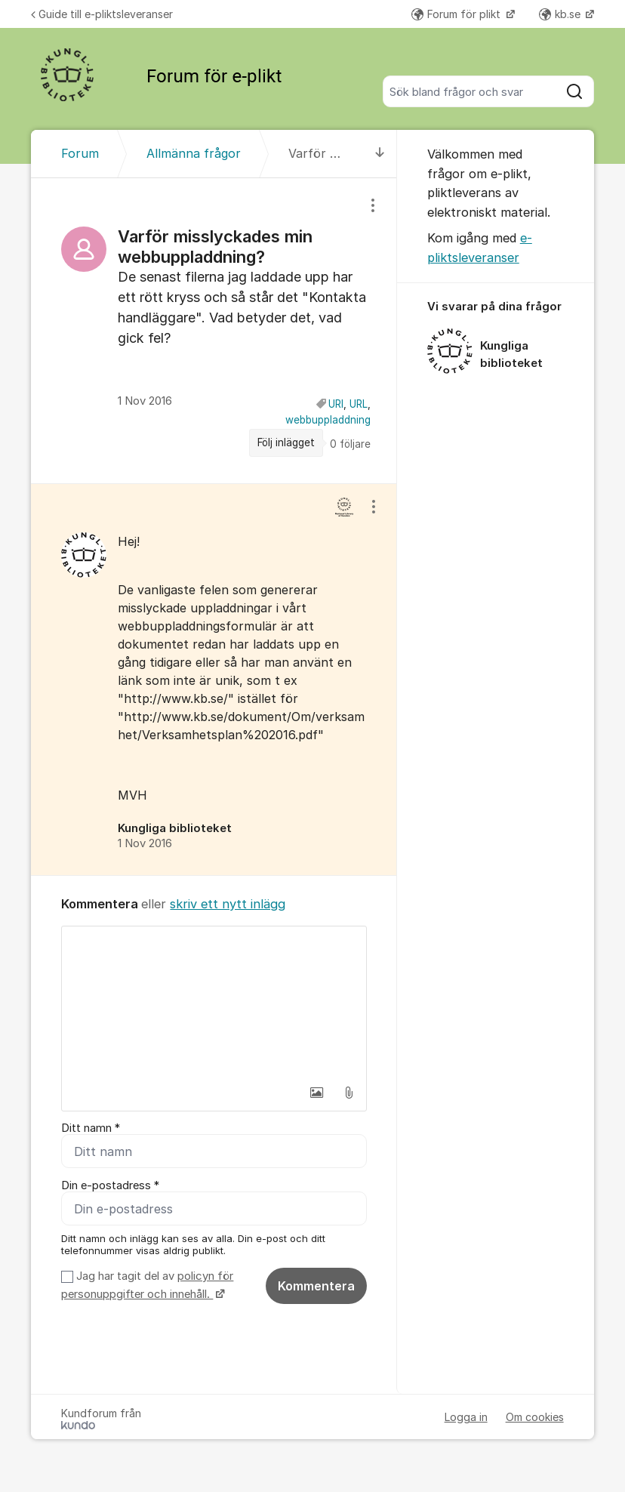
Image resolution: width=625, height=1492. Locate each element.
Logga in (466, 1416)
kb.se (561, 14)
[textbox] (213, 1001)
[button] (317, 1092)
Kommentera (316, 1285)
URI (335, 404)
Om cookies (535, 1416)
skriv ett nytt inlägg (227, 903)
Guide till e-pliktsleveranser (102, 14)
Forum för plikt (457, 14)
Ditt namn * (90, 1128)
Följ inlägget (286, 442)
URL (358, 404)
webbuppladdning (328, 420)
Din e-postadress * (110, 1185)
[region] (213, 330)
